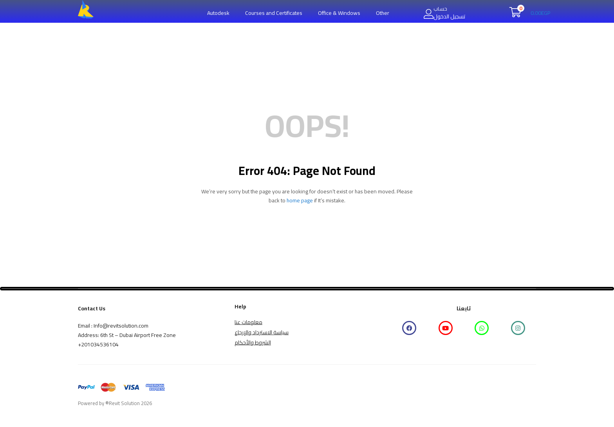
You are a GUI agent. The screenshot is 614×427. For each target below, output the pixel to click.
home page (300, 200)
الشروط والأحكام (253, 342)
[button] (530, 13)
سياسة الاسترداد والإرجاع (262, 332)
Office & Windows (339, 13)
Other (382, 13)
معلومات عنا (248, 322)
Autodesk (218, 13)
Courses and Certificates (273, 13)
